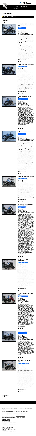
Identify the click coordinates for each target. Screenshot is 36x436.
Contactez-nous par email (20, 416)
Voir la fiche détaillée (22, 59)
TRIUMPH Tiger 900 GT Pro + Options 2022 (25, 294)
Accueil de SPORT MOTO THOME (8, 411)
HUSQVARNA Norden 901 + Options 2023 (25, 361)
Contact (16, 8)
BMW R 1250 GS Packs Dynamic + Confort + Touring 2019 (25, 131)
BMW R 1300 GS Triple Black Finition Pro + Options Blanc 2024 (25, 205)
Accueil (15, 6)
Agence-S (8, 408)
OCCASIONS (24, 6)
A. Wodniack (21, 408)
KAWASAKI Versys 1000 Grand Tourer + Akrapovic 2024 (26, 260)
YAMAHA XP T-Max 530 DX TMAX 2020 (26, 176)
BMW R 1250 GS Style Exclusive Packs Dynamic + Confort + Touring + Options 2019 (26, 25)
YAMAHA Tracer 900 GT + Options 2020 (26, 64)
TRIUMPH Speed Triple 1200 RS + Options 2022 (25, 97)
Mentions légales (20, 411)
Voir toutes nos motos (10, 16)
